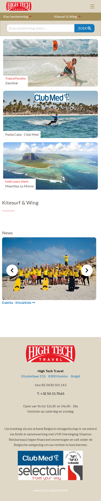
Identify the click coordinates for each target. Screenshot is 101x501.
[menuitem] (66, 16)
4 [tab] (57, 320)
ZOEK (84, 28)
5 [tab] (63, 320)
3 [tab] (51, 320)
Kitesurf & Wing (65, 16)
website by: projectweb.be (50, 490)
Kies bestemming (15, 16)
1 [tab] (38, 320)
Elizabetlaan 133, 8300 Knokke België (50, 376)
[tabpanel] (49, 271)
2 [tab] (44, 320)
